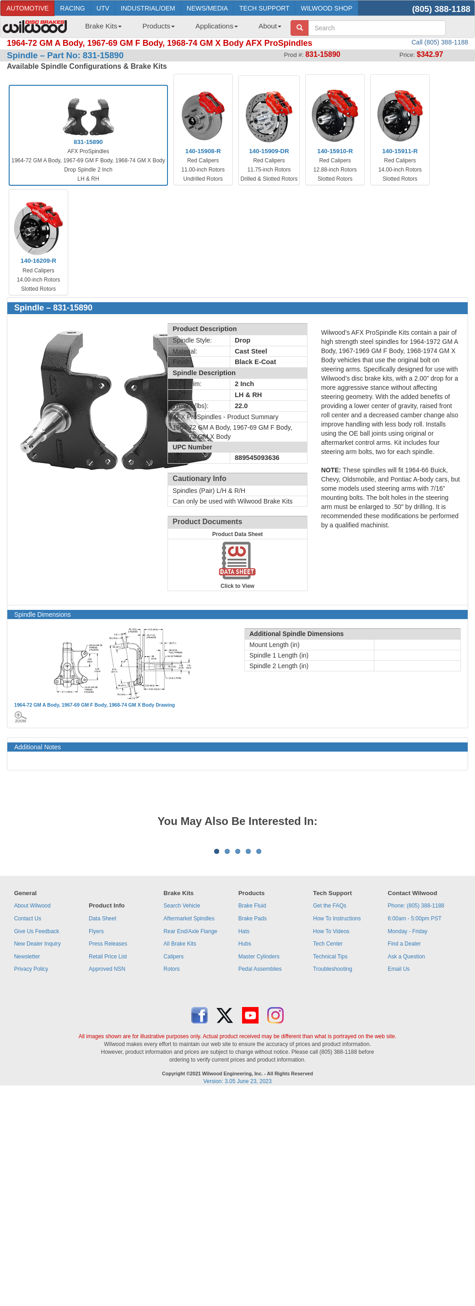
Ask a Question (406, 1070)
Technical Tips (330, 1070)
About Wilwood (32, 1019)
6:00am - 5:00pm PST (414, 1032)
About (270, 26)
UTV (103, 8)
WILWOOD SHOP (326, 8)
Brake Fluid (252, 1019)
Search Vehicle (181, 1019)
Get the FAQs (329, 1019)
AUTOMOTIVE (27, 8)
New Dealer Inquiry (37, 1057)
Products (158, 26)
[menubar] (179, 29)
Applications (216, 26)
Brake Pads (252, 1032)
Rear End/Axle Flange (190, 1045)
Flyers (96, 1045)
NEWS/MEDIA (207, 8)
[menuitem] (100, 29)
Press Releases (108, 1057)
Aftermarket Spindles (188, 1032)
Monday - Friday (407, 1045)
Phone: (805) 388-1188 (416, 1019)
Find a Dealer (404, 1057)
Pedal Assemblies (260, 1082)
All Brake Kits (179, 1057)
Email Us (399, 1082)
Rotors (171, 1082)
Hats (244, 1045)
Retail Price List (108, 1070)
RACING (72, 8)
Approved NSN (107, 1082)
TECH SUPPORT (264, 8)
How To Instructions (337, 1032)
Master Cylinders (259, 1070)
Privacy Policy (31, 1082)
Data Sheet (102, 1032)
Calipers (173, 1070)
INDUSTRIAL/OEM (148, 8)
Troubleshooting (332, 1082)
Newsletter (27, 1070)
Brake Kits (103, 26)
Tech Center (328, 1057)
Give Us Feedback (36, 1045)
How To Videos (331, 1045)
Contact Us (27, 1032)
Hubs (244, 1057)
